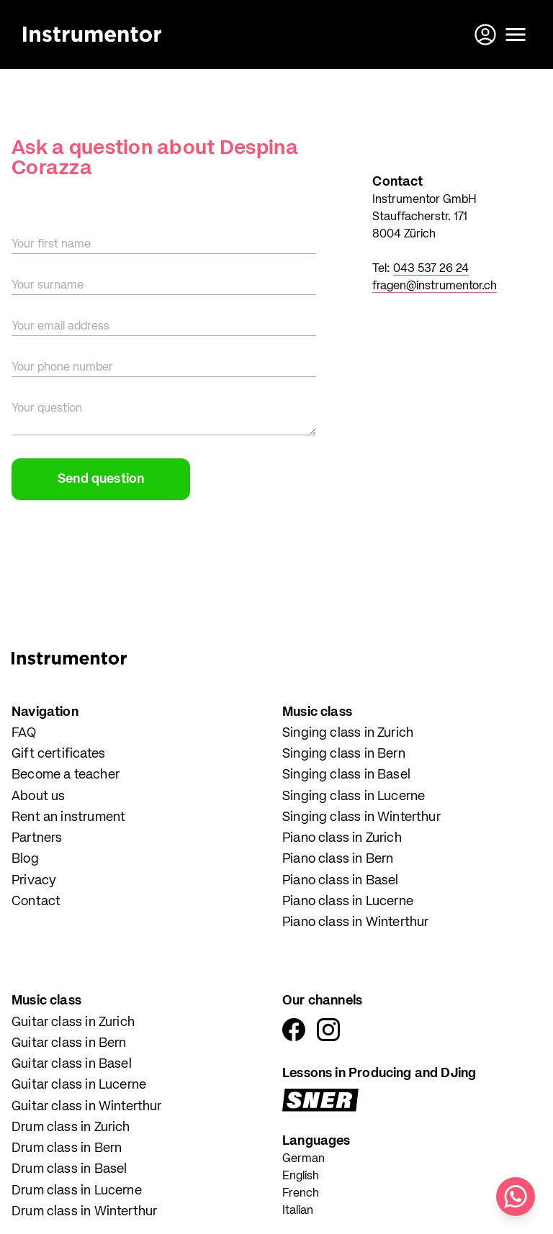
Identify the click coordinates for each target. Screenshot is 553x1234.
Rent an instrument (68, 817)
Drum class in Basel (69, 1169)
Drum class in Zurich (71, 1127)
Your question (47, 408)
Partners (37, 838)
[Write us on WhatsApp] (515, 1196)
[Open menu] (515, 34)
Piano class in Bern (337, 859)
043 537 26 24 (431, 269)
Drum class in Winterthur (84, 1211)
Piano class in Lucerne (347, 901)
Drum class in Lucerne (77, 1190)
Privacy (34, 880)
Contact (36, 901)
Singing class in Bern (343, 754)
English (300, 1176)
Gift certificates (58, 754)
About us (38, 796)
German (303, 1159)
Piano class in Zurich (342, 838)
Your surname (48, 285)
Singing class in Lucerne (353, 796)
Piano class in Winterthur (355, 922)
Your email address (60, 326)
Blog (25, 859)
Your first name (51, 244)
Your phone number (62, 367)
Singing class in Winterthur (361, 817)
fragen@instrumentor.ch (434, 286)
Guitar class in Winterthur (87, 1106)
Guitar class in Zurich (73, 1022)
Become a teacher (66, 774)
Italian (297, 1211)
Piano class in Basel (340, 880)
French (300, 1193)
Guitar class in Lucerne (79, 1085)
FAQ (24, 733)
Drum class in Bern (67, 1148)
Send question (101, 479)
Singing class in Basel (346, 774)
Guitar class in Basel (72, 1064)
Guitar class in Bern (69, 1043)
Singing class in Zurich (347, 733)
